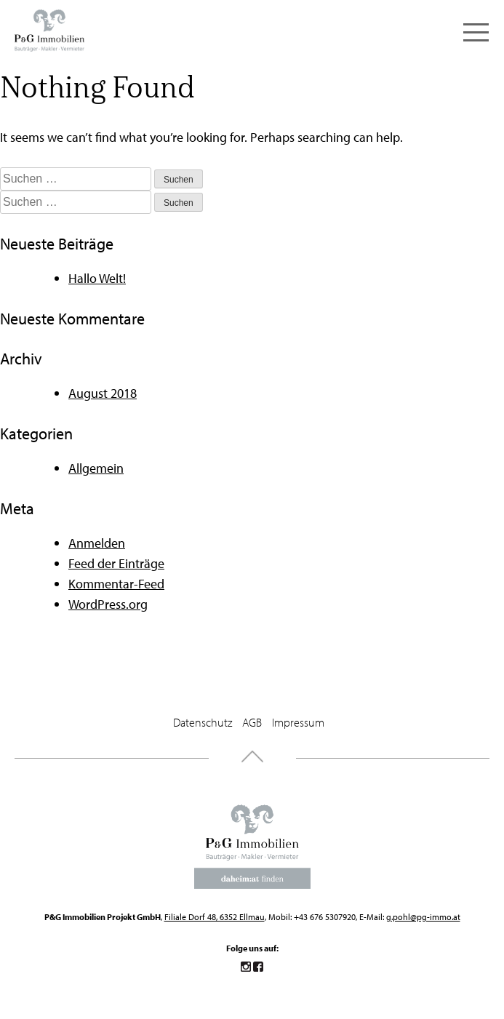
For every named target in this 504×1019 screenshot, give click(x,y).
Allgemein (96, 468)
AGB (252, 722)
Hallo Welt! (97, 278)
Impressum (298, 722)
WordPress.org (108, 604)
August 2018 (102, 393)
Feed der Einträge (116, 563)
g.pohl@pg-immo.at (423, 916)
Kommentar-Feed (116, 583)
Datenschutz (202, 722)
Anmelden (96, 543)
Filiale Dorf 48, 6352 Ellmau (214, 916)
